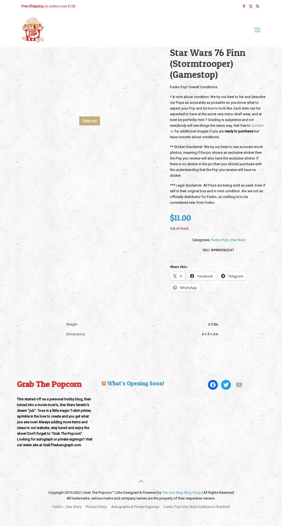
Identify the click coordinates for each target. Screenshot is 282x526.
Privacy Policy (96, 507)
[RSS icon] (257, 6)
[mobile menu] (257, 30)
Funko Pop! (220, 240)
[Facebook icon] (244, 6)
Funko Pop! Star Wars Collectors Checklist (197, 507)
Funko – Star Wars (66, 507)
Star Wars (238, 240)
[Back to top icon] (141, 481)
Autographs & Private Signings (135, 507)
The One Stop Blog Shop (181, 492)
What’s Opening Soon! (135, 383)
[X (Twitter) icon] (251, 6)
